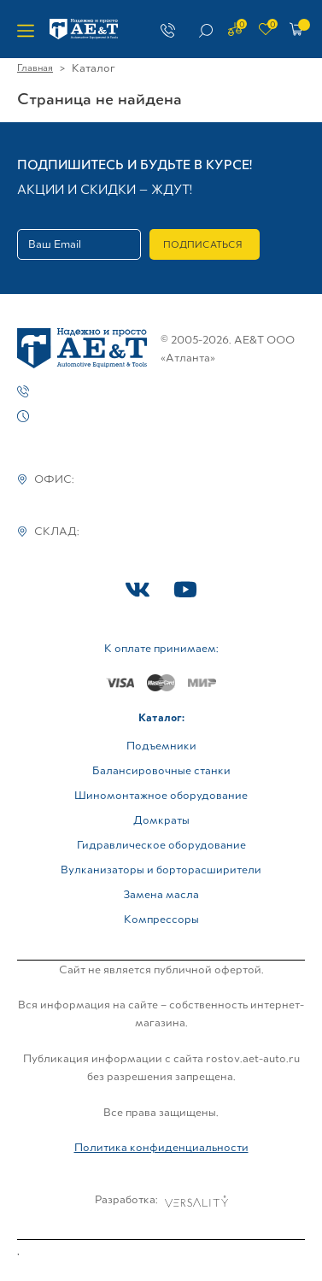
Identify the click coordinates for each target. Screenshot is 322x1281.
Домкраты (161, 820)
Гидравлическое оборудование (161, 844)
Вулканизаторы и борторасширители (161, 869)
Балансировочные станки (161, 770)
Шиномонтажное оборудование (161, 795)
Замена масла (161, 894)
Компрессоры (161, 919)
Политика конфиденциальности (161, 1147)
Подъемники (161, 745)
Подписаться (203, 244)
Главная (35, 67)
